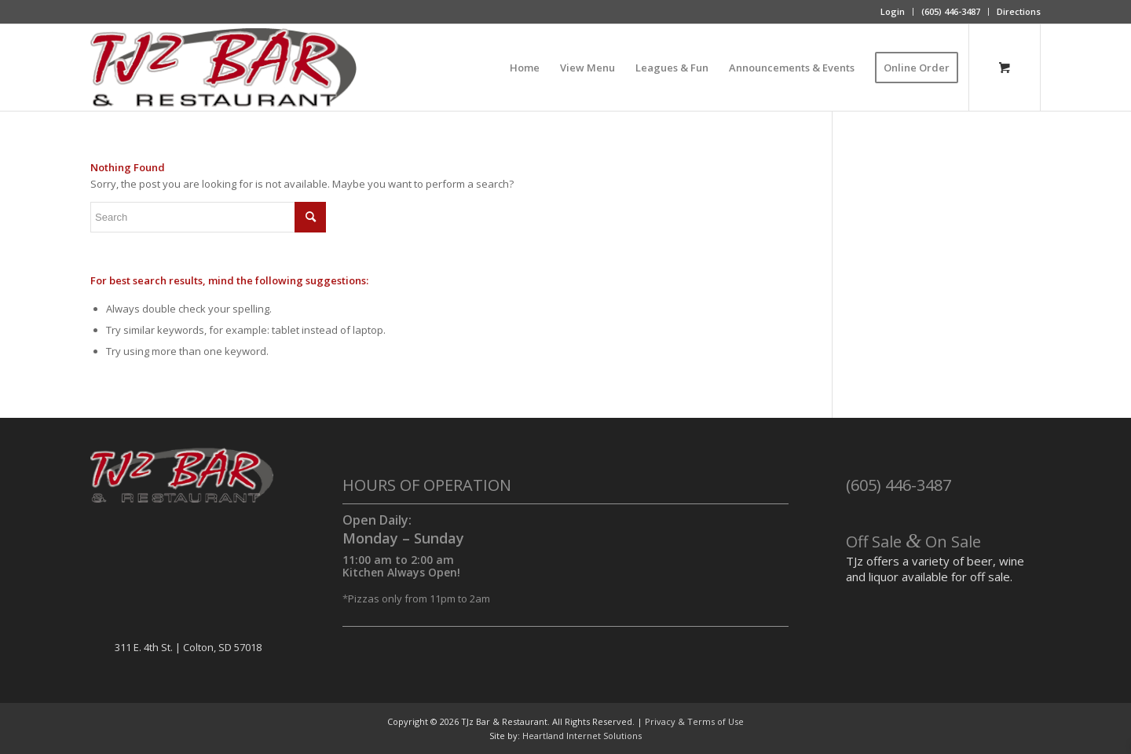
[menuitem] (893, 12)
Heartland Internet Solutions (582, 735)
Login (892, 11)
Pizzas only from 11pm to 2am (419, 598)
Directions (1019, 11)
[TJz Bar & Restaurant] (223, 67)
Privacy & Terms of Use (694, 721)
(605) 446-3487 (950, 11)
